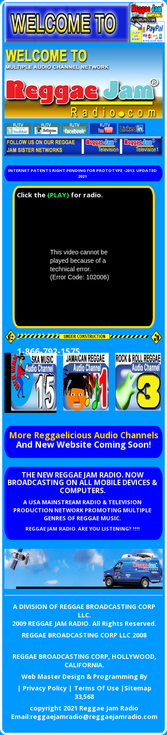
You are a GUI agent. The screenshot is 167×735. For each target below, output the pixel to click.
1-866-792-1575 (48, 351)
